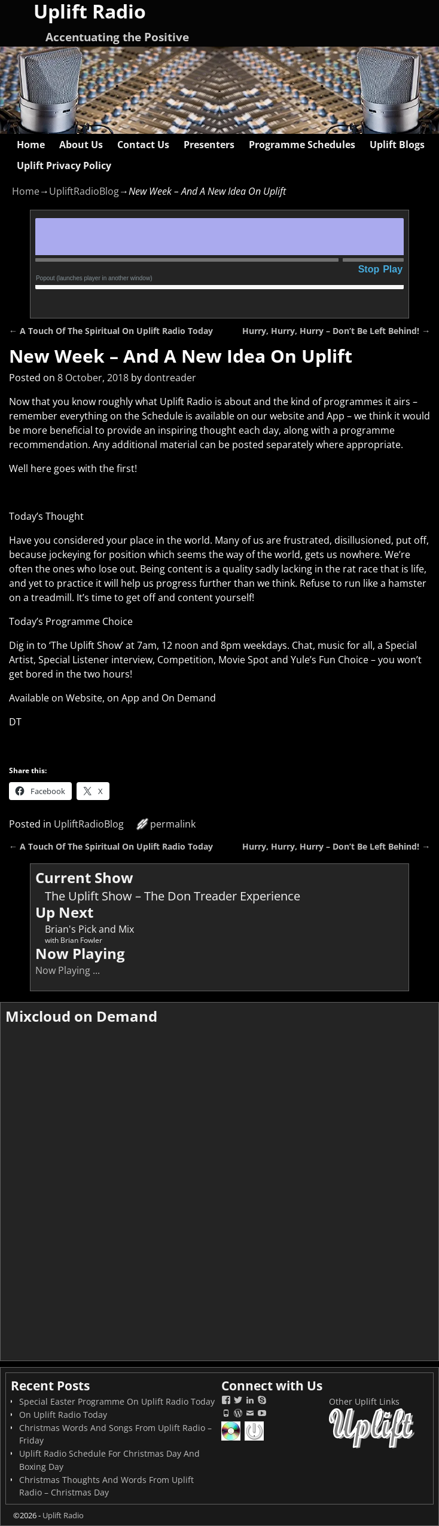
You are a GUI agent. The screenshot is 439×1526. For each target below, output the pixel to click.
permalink (173, 824)
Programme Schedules (302, 144)
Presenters (209, 144)
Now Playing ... (67, 970)
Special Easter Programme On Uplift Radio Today (117, 1401)
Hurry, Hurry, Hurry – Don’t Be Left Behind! (336, 330)
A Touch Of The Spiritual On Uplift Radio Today (111, 330)
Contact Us (143, 144)
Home (31, 144)
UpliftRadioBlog (84, 191)
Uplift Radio (63, 1515)
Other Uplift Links (364, 1401)
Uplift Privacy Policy (64, 165)
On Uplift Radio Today (63, 1414)
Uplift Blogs (397, 144)
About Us (81, 144)
